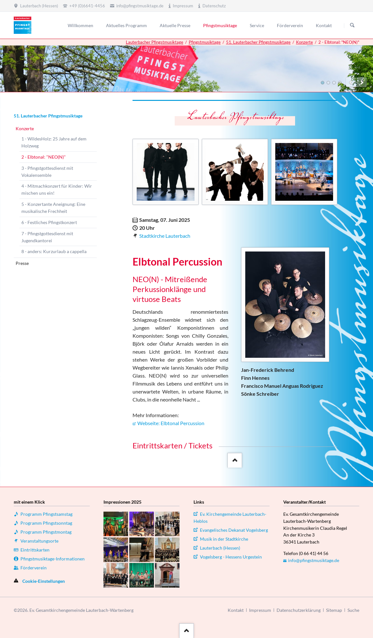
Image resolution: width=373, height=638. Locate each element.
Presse (22, 263)
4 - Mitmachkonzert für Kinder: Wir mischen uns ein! (56, 189)
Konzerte (304, 42)
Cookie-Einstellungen (43, 581)
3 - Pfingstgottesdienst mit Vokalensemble (47, 171)
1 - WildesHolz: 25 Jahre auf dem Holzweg (54, 142)
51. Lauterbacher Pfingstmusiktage (258, 42)
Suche (353, 610)
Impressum (260, 610)
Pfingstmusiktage (205, 42)
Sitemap (334, 610)
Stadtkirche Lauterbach (164, 236)
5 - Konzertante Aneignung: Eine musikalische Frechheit (53, 207)
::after (233, 459)
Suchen (352, 25)
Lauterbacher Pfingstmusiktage (154, 42)
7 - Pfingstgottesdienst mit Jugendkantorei (47, 237)
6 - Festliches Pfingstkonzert (49, 222)
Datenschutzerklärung (299, 610)
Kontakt (236, 610)
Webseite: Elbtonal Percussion (170, 423)
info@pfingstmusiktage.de (313, 560)
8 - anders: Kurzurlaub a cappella (54, 251)
